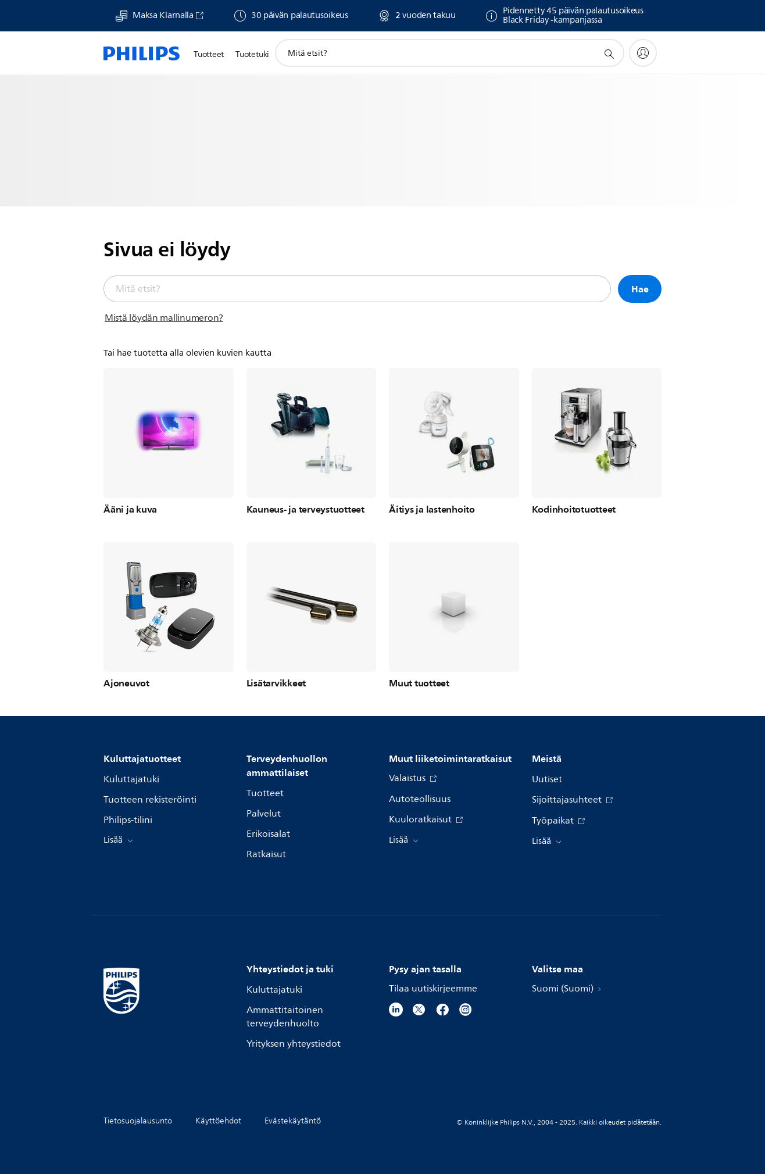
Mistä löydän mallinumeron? (164, 317)
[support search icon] (609, 53)
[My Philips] (643, 53)
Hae (639, 289)
